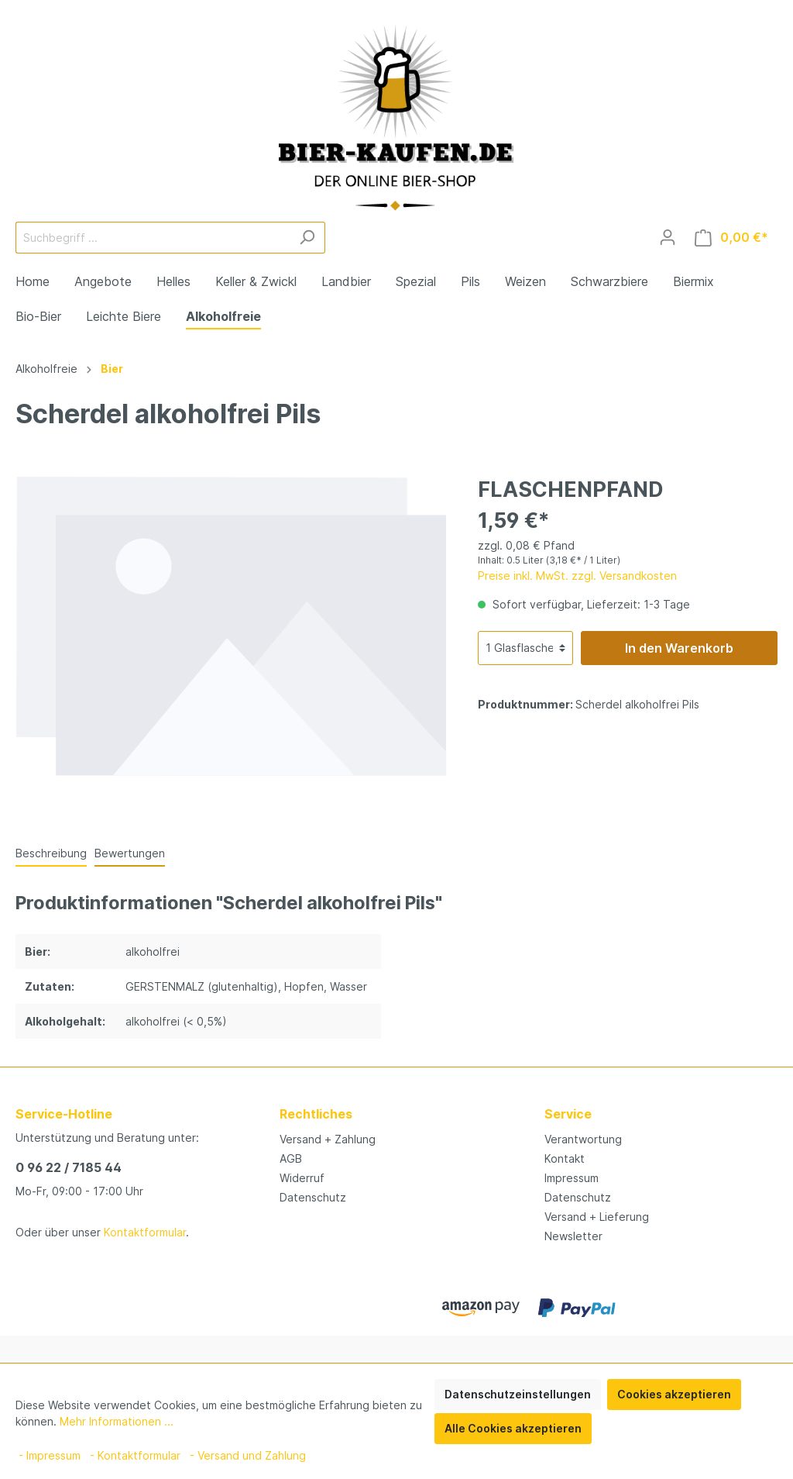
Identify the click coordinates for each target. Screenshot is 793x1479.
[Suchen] (307, 237)
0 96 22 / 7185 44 (68, 1167)
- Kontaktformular (135, 1455)
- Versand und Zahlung (248, 1455)
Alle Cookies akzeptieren (513, 1428)
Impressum (571, 1177)
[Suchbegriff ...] (152, 237)
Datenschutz (313, 1197)
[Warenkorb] (731, 237)
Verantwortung (583, 1139)
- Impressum (50, 1455)
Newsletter (573, 1236)
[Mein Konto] (667, 237)
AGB (291, 1158)
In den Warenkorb (679, 648)
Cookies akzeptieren (674, 1394)
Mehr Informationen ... (116, 1421)
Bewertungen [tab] (129, 853)
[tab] (51, 853)
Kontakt (564, 1158)
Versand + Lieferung (596, 1216)
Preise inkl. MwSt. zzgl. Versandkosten (577, 575)
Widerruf (302, 1177)
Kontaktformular (145, 1232)
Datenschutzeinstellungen (518, 1394)
